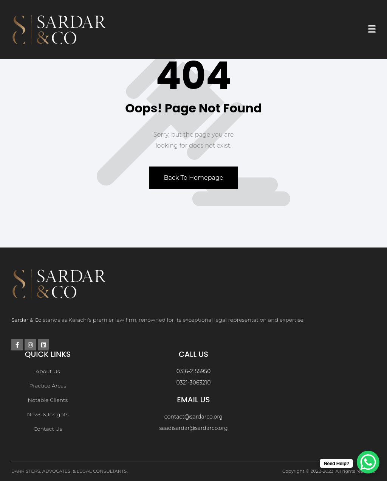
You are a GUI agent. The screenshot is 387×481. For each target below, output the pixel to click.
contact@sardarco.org (193, 416)
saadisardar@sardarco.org (193, 428)
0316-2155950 (193, 371)
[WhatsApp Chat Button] (368, 462)
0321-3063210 (193, 382)
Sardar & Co (26, 319)
